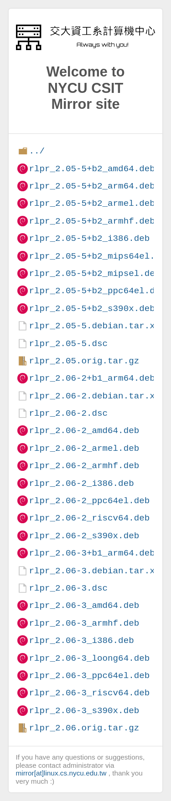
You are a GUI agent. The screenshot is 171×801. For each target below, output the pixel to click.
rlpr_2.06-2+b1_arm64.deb (92, 378)
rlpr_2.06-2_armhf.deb (84, 465)
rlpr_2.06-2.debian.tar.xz (94, 396)
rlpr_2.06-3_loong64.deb (89, 658)
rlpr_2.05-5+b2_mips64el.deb (100, 256)
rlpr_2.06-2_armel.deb (84, 448)
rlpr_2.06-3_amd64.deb (84, 605)
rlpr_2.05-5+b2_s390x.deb (92, 308)
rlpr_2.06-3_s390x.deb (84, 710)
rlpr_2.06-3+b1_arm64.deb (92, 553)
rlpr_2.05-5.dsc (68, 343)
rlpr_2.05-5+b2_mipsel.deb (94, 273)
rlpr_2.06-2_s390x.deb (84, 536)
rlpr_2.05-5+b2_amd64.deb (92, 169)
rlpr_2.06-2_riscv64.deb (89, 518)
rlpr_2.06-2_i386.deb (81, 483)
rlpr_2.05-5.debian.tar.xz (94, 326)
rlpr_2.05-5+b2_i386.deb (89, 238)
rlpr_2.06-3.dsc (68, 588)
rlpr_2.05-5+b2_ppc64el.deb (97, 291)
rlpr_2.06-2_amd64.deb (84, 430)
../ (37, 151)
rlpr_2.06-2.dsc (68, 413)
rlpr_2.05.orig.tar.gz (84, 361)
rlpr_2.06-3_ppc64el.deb (89, 675)
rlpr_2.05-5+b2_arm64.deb (92, 186)
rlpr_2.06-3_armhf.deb (84, 623)
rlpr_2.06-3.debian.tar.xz (94, 571)
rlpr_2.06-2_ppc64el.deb (89, 501)
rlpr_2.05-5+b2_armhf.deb (92, 221)
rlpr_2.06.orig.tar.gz (84, 728)
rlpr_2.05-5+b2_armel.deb (92, 203)
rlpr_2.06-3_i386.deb (81, 640)
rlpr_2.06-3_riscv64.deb (89, 693)
